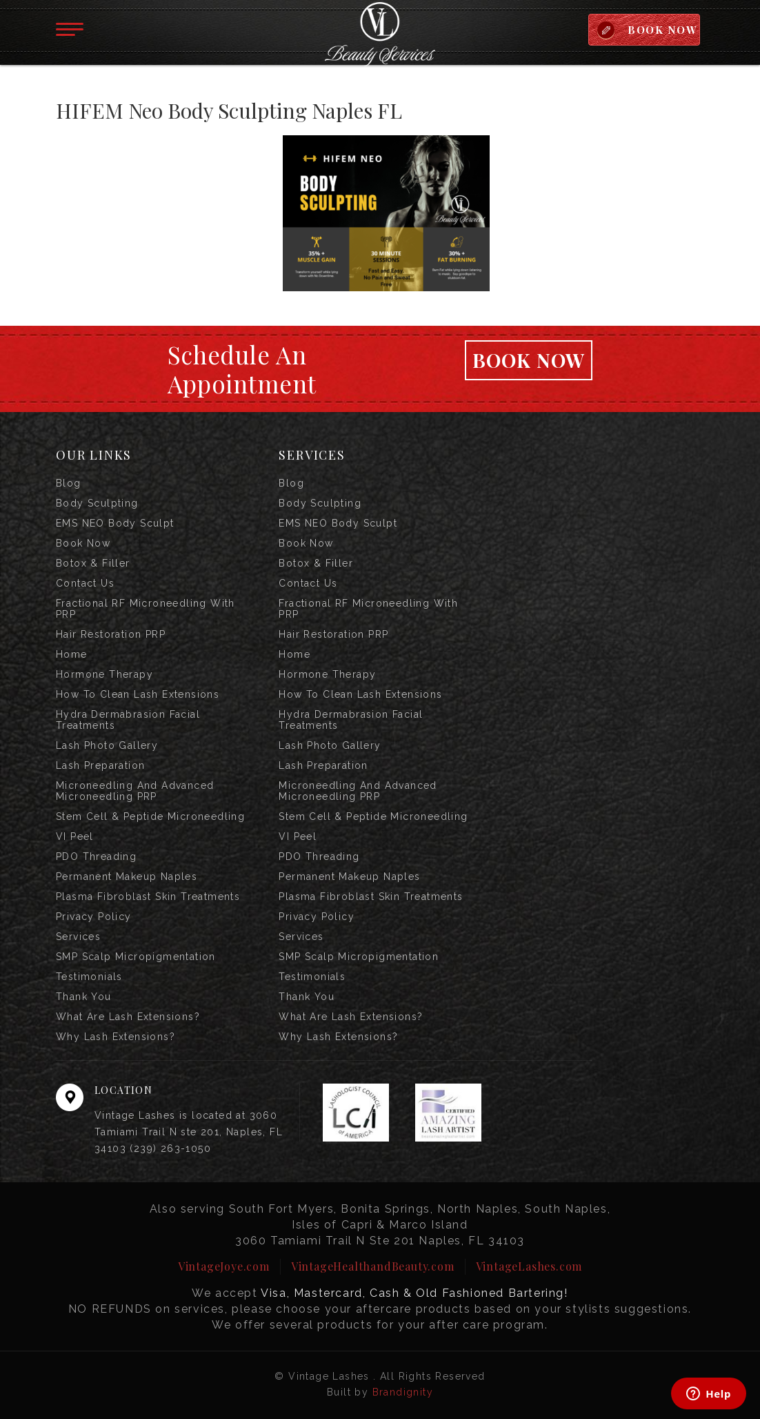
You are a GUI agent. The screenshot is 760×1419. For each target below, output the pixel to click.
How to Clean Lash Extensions (137, 694)
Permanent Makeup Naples (126, 876)
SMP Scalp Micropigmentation (136, 956)
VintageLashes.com (529, 1266)
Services (78, 936)
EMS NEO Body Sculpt (115, 523)
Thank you (84, 996)
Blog (68, 483)
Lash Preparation (100, 765)
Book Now (529, 360)
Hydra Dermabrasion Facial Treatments (128, 720)
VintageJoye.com (224, 1266)
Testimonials (89, 976)
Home (72, 654)
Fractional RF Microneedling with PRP (145, 609)
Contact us (85, 583)
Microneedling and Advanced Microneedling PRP (135, 791)
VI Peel (75, 836)
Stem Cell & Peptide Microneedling (150, 816)
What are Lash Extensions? (128, 1016)
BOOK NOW (662, 30)
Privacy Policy (94, 916)
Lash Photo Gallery (107, 745)
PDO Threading (96, 856)
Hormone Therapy (104, 674)
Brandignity (402, 1392)
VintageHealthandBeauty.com (372, 1266)
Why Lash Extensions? (115, 1036)
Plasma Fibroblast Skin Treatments (148, 896)
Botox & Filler (93, 563)
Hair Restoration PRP (111, 634)
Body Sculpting (97, 503)
